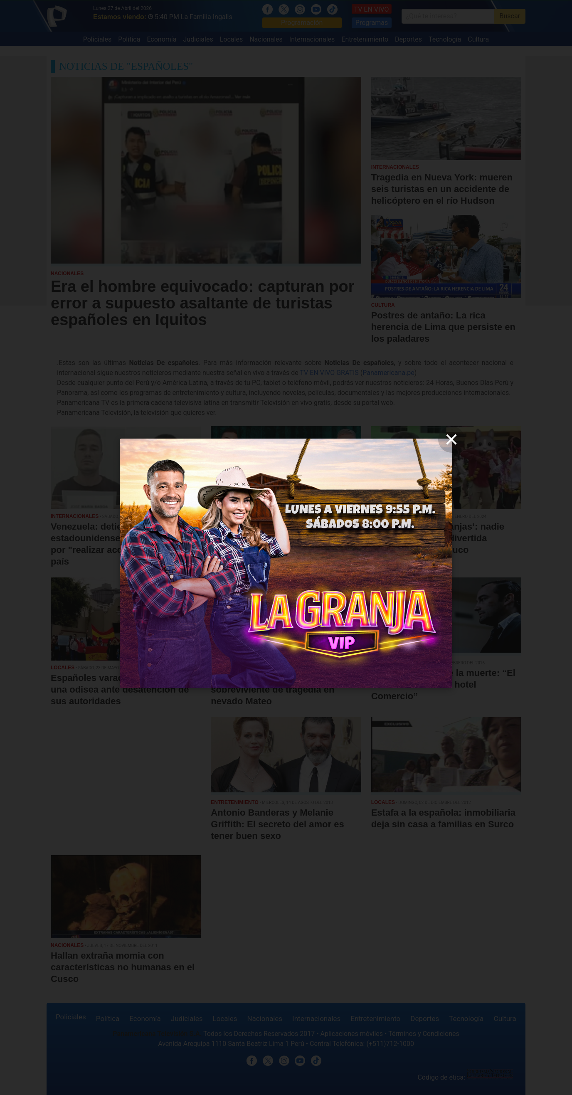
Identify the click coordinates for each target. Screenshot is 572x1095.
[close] (451, 439)
